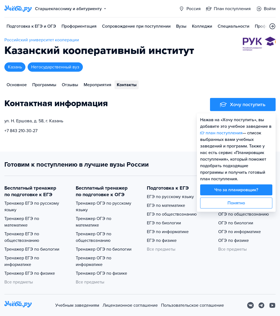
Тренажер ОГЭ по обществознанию (93, 237)
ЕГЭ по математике (166, 205)
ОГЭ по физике (233, 240)
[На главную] (18, 305)
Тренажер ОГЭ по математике (93, 222)
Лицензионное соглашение (130, 305)
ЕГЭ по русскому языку (170, 196)
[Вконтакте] (250, 305)
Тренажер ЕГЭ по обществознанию (21, 237)
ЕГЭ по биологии (164, 223)
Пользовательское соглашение (192, 305)
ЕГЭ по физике (162, 240)
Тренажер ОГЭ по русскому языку (103, 207)
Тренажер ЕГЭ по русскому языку (31, 207)
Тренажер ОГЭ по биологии (104, 249)
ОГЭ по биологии (235, 223)
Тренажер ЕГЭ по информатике (21, 261)
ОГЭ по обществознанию (243, 214)
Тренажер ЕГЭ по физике (29, 273)
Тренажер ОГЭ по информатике (93, 261)
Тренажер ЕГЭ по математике (21, 222)
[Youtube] (272, 305)
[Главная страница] (18, 8)
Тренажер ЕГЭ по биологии (31, 249)
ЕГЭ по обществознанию (172, 214)
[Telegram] (261, 305)
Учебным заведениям (77, 305)
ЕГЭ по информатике (168, 231)
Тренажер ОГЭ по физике (101, 273)
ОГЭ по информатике (239, 231)
